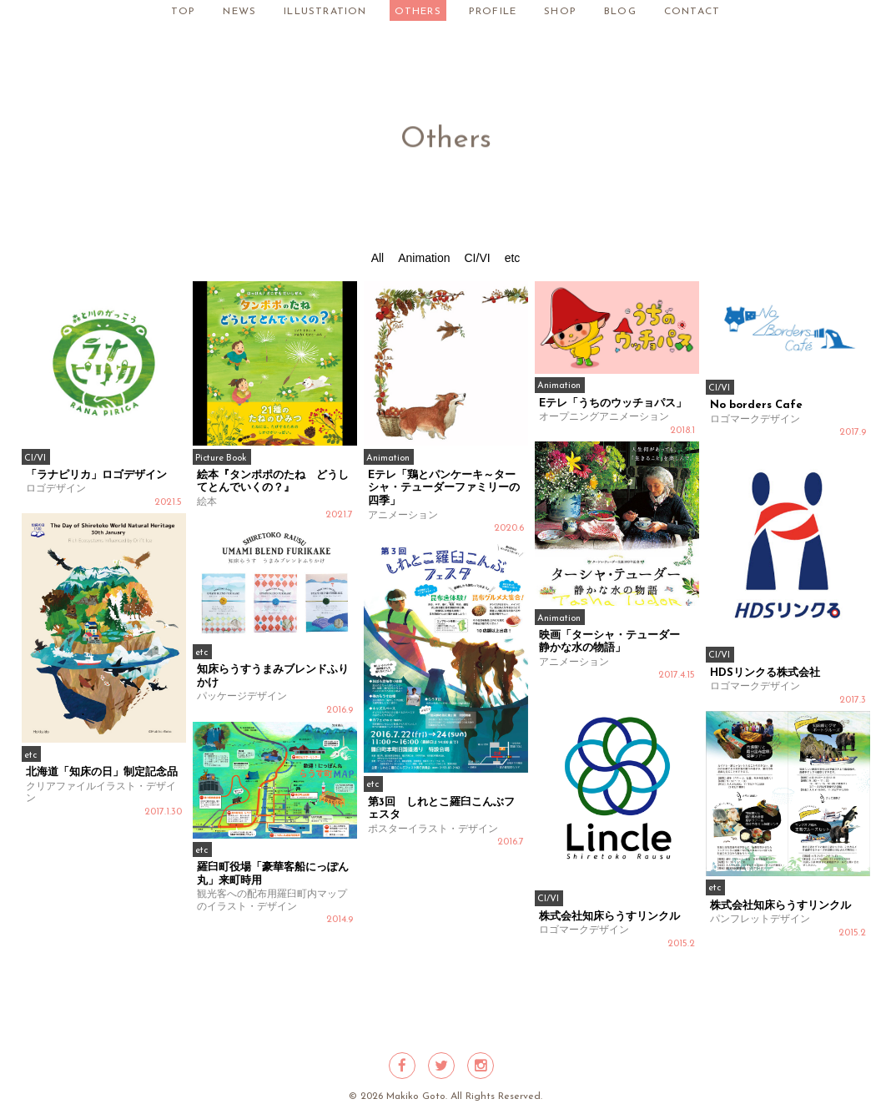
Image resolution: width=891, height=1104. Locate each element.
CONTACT (692, 12)
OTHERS (418, 12)
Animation (424, 258)
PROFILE (492, 12)
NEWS (239, 12)
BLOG (620, 12)
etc (513, 258)
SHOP (560, 12)
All (378, 258)
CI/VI (478, 258)
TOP (183, 12)
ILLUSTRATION (325, 12)
